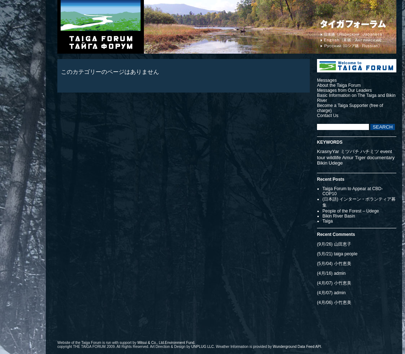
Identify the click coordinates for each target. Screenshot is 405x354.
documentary (381, 157)
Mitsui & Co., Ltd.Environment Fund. (166, 343)
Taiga (327, 221)
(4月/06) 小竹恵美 (334, 302)
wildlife (333, 157)
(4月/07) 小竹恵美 (334, 283)
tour (321, 157)
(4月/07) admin (331, 292)
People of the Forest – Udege (350, 211)
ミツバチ (349, 151)
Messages (327, 80)
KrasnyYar (328, 151)
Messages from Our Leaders (344, 90)
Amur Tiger (354, 157)
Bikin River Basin (338, 216)
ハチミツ (369, 151)
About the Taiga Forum (339, 85)
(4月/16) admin (331, 273)
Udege (336, 163)
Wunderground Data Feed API (297, 347)
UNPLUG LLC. (203, 347)
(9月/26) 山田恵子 (334, 244)
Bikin (322, 163)
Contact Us (327, 115)
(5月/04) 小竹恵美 (334, 263)
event (386, 151)
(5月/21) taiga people (337, 253)
